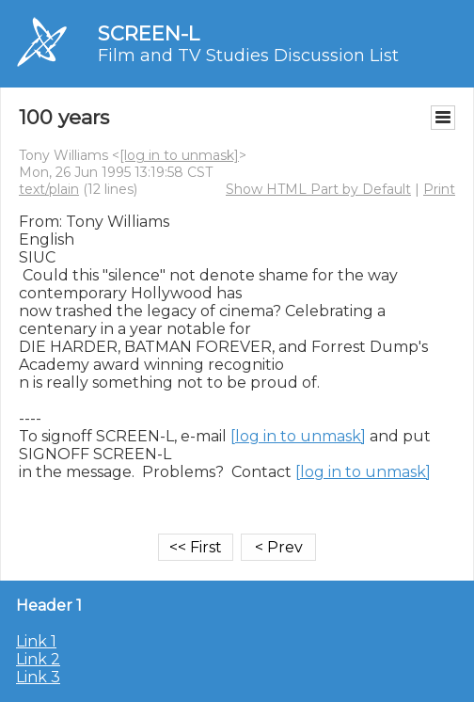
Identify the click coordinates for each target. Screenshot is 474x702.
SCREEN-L (148, 33)
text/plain (49, 189)
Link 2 (38, 659)
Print (439, 189)
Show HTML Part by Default (318, 189)
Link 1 (36, 641)
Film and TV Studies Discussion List (248, 55)
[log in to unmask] (179, 155)
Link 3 (38, 677)
